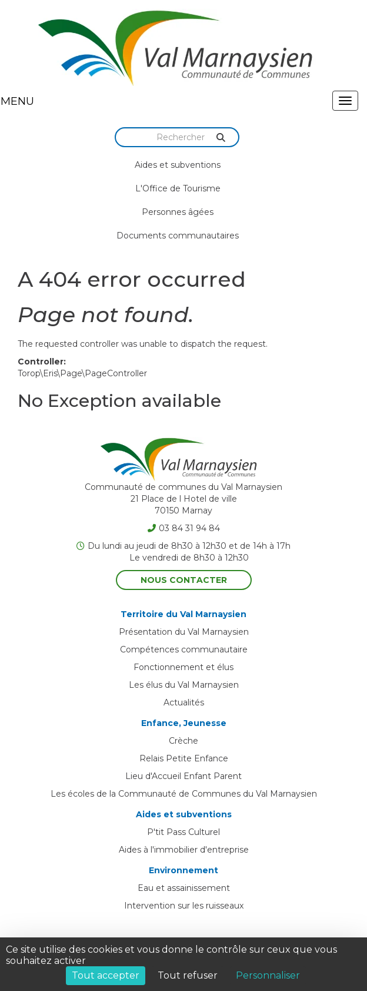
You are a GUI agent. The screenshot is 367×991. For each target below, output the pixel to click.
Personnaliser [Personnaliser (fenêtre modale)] (268, 975)
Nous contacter (184, 580)
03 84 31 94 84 (184, 528)
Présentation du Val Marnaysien (184, 632)
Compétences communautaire (184, 649)
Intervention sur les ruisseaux (183, 905)
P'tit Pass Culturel (183, 832)
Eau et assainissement (184, 888)
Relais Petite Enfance (183, 758)
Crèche (183, 740)
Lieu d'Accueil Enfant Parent (183, 776)
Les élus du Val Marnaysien (184, 685)
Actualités (184, 702)
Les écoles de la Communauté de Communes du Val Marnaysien (184, 793)
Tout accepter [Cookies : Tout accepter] (105, 975)
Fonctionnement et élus (183, 667)
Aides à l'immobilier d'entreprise (184, 849)
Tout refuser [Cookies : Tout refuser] (188, 975)
